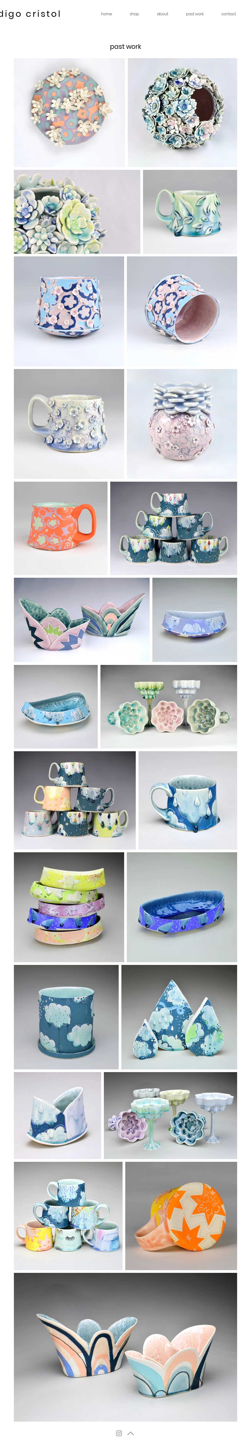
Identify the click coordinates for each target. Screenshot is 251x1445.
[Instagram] (119, 1433)
